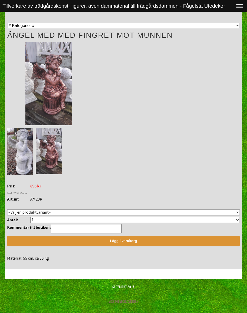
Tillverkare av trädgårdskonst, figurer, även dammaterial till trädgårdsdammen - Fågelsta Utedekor (114, 6)
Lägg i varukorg (123, 242)
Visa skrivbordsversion (123, 303)
